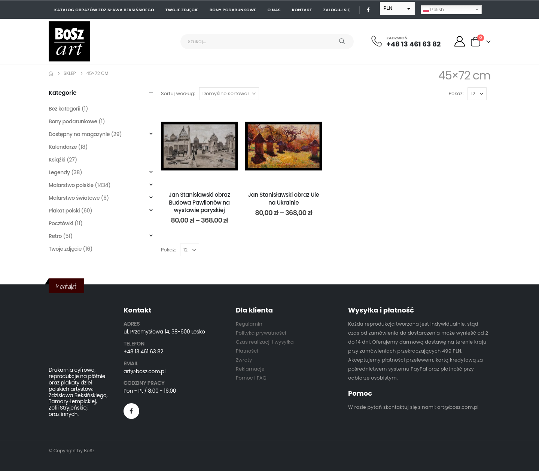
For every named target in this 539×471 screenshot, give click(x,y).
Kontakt (302, 10)
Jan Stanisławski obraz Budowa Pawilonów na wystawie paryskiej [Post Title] (199, 202)
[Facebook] (368, 10)
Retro (55, 236)
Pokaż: (456, 93)
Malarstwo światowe (74, 198)
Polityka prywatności (261, 332)
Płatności (247, 350)
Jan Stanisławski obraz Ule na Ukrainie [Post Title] (283, 198)
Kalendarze (63, 147)
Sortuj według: (178, 93)
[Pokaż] (477, 93)
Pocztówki (61, 223)
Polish (433, 9)
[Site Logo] (69, 41)
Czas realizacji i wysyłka (265, 341)
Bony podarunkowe (233, 10)
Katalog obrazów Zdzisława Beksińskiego (104, 10)
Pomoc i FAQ (251, 377)
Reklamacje (250, 368)
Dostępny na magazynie (79, 134)
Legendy (59, 172)
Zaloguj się (336, 10)
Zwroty (244, 359)
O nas (274, 10)
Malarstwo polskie (71, 185)
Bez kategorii (64, 108)
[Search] (342, 41)
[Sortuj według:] (229, 93)
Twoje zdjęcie (181, 10)
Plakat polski (64, 210)
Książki (57, 159)
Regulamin (249, 323)
